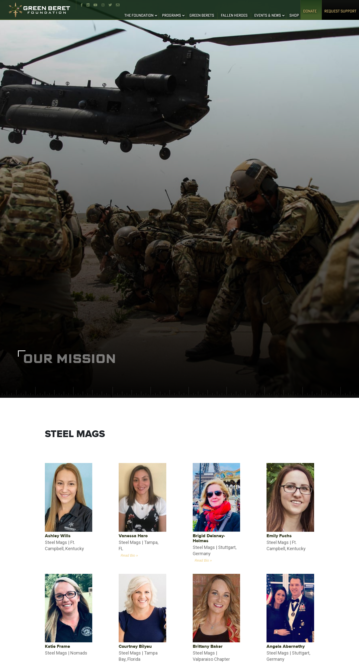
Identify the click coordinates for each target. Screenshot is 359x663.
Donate (310, 11)
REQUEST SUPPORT (340, 11)
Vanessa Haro (133, 536)
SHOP (294, 16)
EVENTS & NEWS (267, 16)
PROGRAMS (171, 16)
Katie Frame (57, 646)
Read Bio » (129, 555)
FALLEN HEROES (234, 16)
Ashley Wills (58, 536)
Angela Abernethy (286, 646)
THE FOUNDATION (139, 16)
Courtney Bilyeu (135, 646)
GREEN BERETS (201, 16)
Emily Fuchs (279, 536)
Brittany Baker (208, 646)
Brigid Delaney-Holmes (209, 538)
